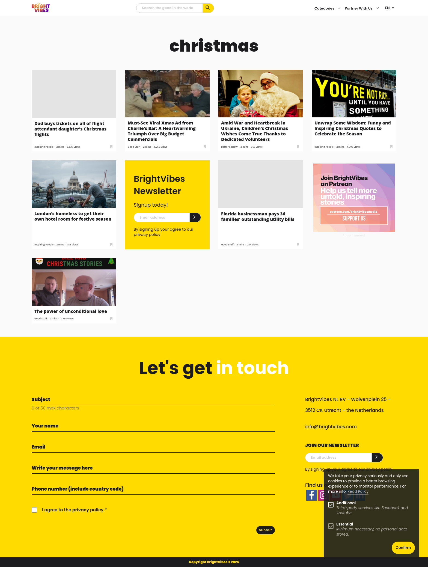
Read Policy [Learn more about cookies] (357, 491)
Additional (346, 503)
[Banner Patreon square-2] (354, 197)
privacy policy (147, 234)
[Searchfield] (169, 8)
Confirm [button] (403, 547)
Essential (344, 524)
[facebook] (311, 495)
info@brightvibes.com (331, 426)
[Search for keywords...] (208, 8)
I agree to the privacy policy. (73, 510)
